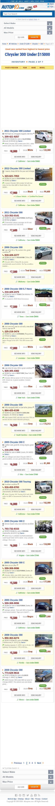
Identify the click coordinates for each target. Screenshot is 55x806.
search (34, 37)
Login (51, 7)
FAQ (32, 801)
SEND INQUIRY (37, 157)
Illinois (21, 701)
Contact (44, 801)
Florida (21, 664)
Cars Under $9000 (33, 161)
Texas (21, 317)
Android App (12, 801)
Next (40, 764)
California (21, 161)
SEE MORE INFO (18, 157)
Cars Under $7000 (33, 398)
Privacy (37, 801)
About (27, 801)
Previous (16, 764)
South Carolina (21, 436)
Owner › (20, 141)
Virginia (21, 557)
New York (21, 398)
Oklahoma (21, 282)
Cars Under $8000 (33, 205)
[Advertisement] (27, 98)
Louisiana (21, 359)
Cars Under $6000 (33, 594)
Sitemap (21, 801)
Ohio (21, 476)
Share (52, 4)
